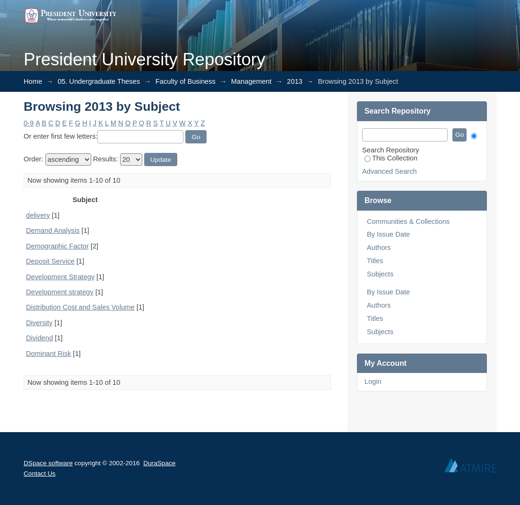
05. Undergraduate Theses (99, 81)
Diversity (39, 323)
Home (33, 81)
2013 (295, 81)
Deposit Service (50, 261)
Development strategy (60, 292)
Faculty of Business (186, 81)
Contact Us (39, 473)
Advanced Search (389, 171)
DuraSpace (159, 463)
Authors (379, 247)
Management (251, 81)
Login (372, 381)
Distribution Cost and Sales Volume (80, 307)
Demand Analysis (52, 230)
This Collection (390, 158)
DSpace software (48, 463)
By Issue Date (388, 234)
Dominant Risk (48, 353)
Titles (375, 261)
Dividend (39, 338)
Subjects (380, 274)
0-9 (29, 123)
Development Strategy (60, 277)
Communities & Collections (408, 221)
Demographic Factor (57, 246)
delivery (38, 215)
